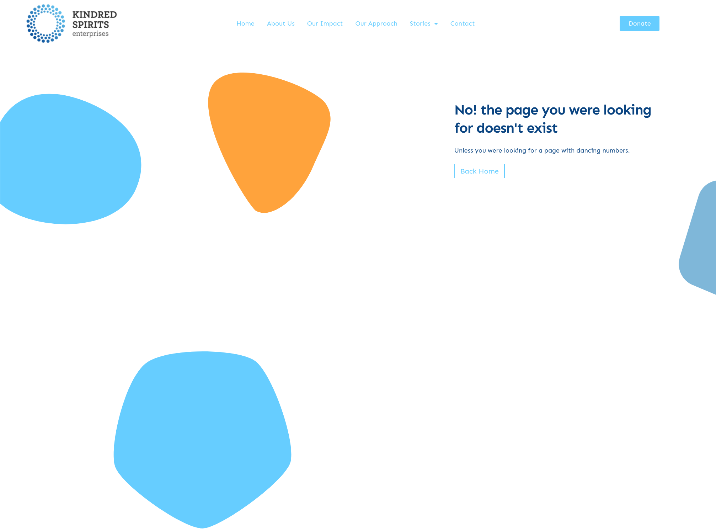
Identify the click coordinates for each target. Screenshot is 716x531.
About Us (281, 23)
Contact (462, 23)
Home (245, 23)
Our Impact (325, 23)
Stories (424, 23)
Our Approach (376, 23)
